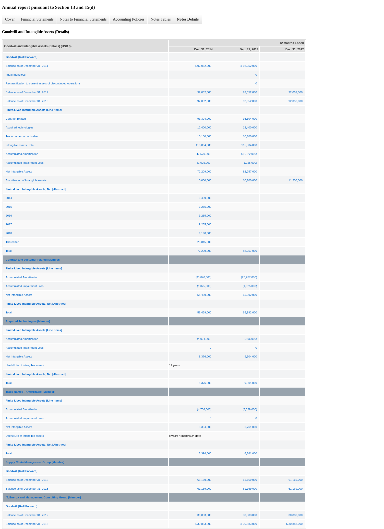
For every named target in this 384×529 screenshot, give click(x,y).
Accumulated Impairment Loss (25, 162)
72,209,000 (204, 171)
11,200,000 (295, 180)
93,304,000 (204, 118)
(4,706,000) (204, 409)
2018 (9, 233)
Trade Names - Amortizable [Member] (30, 391)
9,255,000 (205, 206)
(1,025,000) (204, 162)
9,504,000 (250, 356)
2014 (9, 197)
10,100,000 (204, 136)
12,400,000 (204, 127)
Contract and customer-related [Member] (33, 259)
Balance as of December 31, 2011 (27, 65)
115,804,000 (203, 145)
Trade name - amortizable (22, 136)
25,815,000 (204, 242)
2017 (9, 224)
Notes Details (188, 19)
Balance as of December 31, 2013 (27, 101)
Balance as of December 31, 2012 (27, 92)
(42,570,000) (203, 153)
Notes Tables (161, 19)
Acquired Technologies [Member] (28, 321)
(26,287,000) (249, 277)
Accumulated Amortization (22, 153)
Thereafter (12, 242)
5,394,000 (205, 427)
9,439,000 (205, 197)
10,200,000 (250, 180)
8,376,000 (205, 356)
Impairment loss (15, 74)
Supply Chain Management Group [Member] (35, 462)
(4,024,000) (204, 338)
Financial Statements (37, 19)
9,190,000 (205, 233)
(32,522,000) (249, 153)
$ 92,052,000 (203, 65)
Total (9, 250)
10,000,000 (204, 180)
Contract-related (16, 118)
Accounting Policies (128, 19)
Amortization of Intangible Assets (26, 180)
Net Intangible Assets (19, 171)
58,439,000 (204, 294)
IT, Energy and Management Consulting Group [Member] (43, 497)
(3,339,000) (250, 409)
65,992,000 (250, 294)
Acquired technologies (19, 127)
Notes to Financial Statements (83, 19)
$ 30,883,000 (203, 523)
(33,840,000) (203, 277)
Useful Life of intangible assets (25, 365)
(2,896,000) (250, 338)
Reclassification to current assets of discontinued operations (43, 83)
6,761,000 (250, 427)
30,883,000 (204, 515)
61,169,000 (204, 479)
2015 (9, 206)
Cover (10, 19)
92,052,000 (204, 92)
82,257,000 (250, 171)
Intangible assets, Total (20, 145)
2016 (9, 215)
